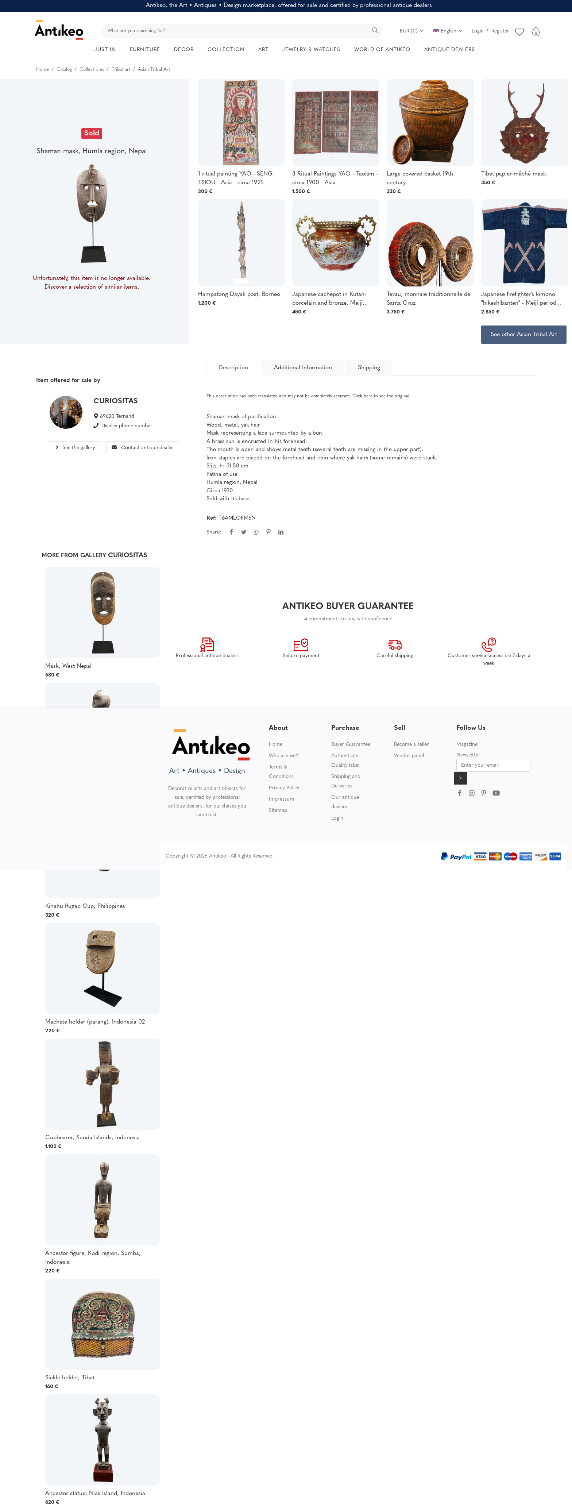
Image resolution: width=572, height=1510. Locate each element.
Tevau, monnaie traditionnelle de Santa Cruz (428, 299)
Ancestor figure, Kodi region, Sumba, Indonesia (93, 1258)
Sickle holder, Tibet (69, 1378)
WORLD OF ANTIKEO (382, 50)
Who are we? (283, 756)
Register (500, 31)
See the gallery (74, 448)
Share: (213, 532)
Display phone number (126, 426)
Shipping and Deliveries (345, 781)
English (448, 31)
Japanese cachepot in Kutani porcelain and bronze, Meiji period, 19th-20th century (329, 300)
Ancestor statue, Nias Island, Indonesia (95, 1493)
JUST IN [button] (105, 50)
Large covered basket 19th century (420, 178)
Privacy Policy (284, 788)
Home (275, 744)
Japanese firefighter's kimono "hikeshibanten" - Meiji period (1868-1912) (518, 300)
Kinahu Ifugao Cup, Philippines (85, 906)
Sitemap (278, 810)
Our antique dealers (345, 802)
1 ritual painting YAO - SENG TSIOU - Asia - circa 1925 (235, 178)
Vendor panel (409, 756)
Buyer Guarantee (350, 744)
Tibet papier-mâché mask (513, 174)
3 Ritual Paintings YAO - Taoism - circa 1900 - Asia (335, 178)
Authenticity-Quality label (345, 760)
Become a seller (411, 744)
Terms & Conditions (281, 771)
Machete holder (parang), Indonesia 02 (95, 1022)
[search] (242, 31)
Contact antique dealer (142, 448)
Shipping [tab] (369, 368)
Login (478, 31)
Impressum (281, 799)
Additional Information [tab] (303, 368)
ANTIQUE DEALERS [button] (449, 50)
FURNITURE (145, 50)
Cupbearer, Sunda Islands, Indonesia (92, 1138)
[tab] (233, 368)
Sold (91, 133)
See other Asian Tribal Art (524, 335)
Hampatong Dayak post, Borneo (239, 294)
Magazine (467, 744)
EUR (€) (412, 31)
